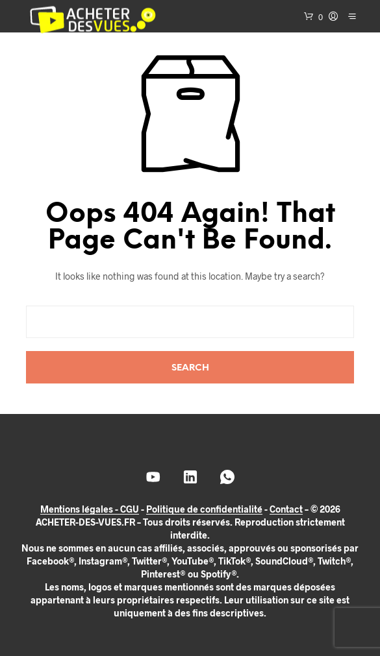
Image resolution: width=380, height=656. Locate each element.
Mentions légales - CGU (89, 509)
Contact (286, 509)
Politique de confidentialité (204, 509)
